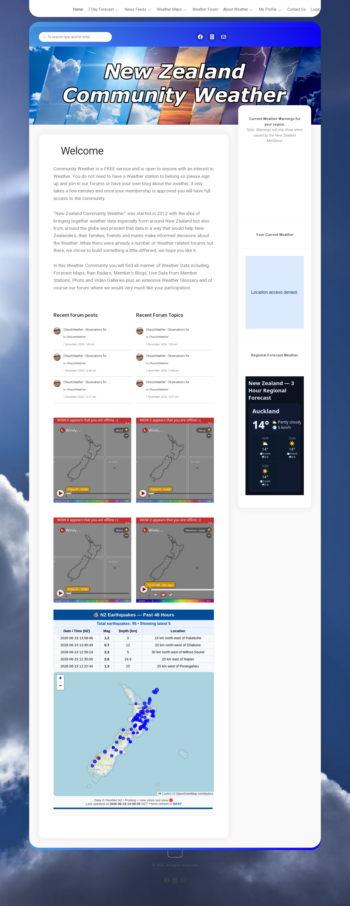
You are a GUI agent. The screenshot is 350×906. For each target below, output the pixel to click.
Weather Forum (196, 9)
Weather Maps (160, 9)
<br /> (274, 178)
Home (69, 9)
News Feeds (126, 9)
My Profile (259, 9)
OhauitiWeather (76, 336)
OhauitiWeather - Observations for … (86, 329)
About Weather (226, 9)
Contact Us (287, 9)
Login (306, 9)
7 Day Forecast (92, 9)
